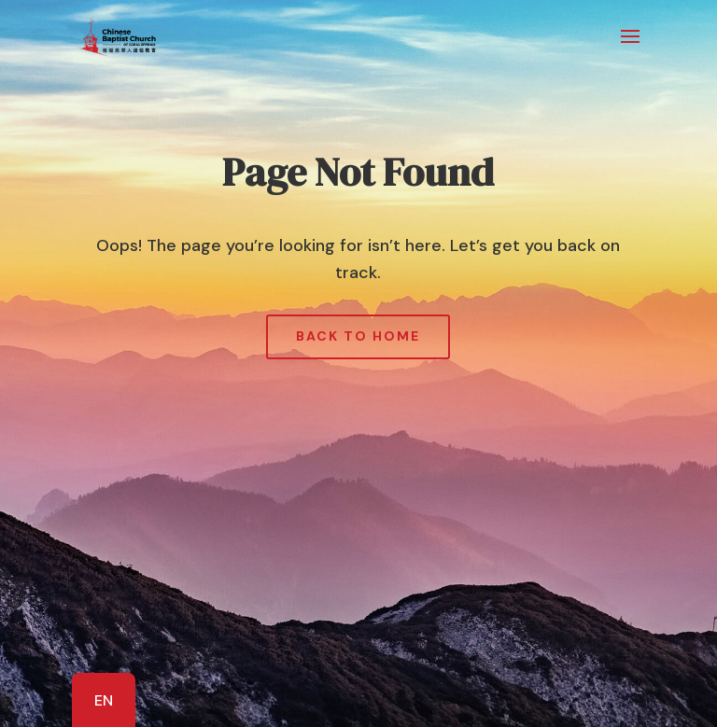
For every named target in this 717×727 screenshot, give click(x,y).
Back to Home (358, 336)
